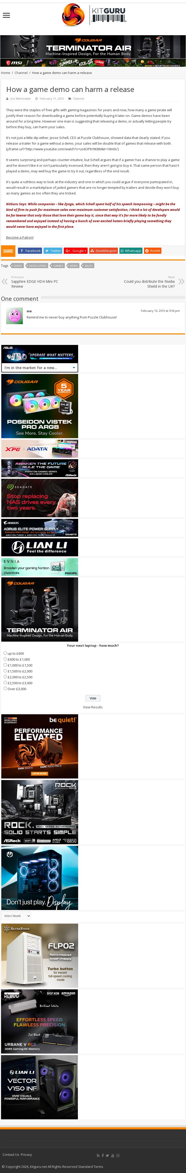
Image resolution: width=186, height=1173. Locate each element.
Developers (37, 266)
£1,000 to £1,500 (20, 665)
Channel (21, 72)
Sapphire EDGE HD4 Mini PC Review (37, 282)
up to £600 (16, 653)
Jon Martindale (21, 98)
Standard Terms (90, 1166)
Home (5, 72)
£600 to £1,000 (19, 659)
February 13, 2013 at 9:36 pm (160, 311)
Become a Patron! (20, 237)
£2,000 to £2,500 (20, 677)
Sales (88, 266)
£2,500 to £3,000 (20, 683)
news (74, 266)
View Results (93, 707)
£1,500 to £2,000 (20, 671)
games (58, 266)
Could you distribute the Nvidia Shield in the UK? (148, 282)
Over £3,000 (17, 689)
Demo (18, 266)
